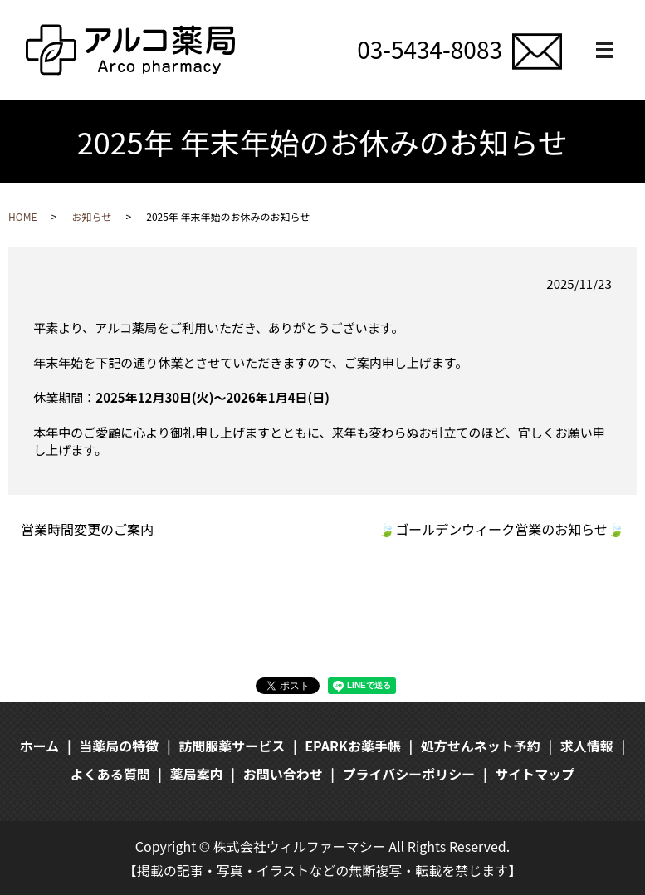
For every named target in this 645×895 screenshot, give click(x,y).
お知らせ (91, 216)
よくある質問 (110, 774)
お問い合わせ (283, 774)
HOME (22, 216)
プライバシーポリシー (409, 774)
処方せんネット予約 (480, 746)
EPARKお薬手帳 (353, 746)
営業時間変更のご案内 (87, 529)
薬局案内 (196, 774)
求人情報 (586, 746)
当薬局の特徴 (119, 746)
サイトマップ (534, 774)
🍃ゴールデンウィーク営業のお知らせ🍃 (501, 529)
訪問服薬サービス (231, 746)
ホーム (40, 746)
